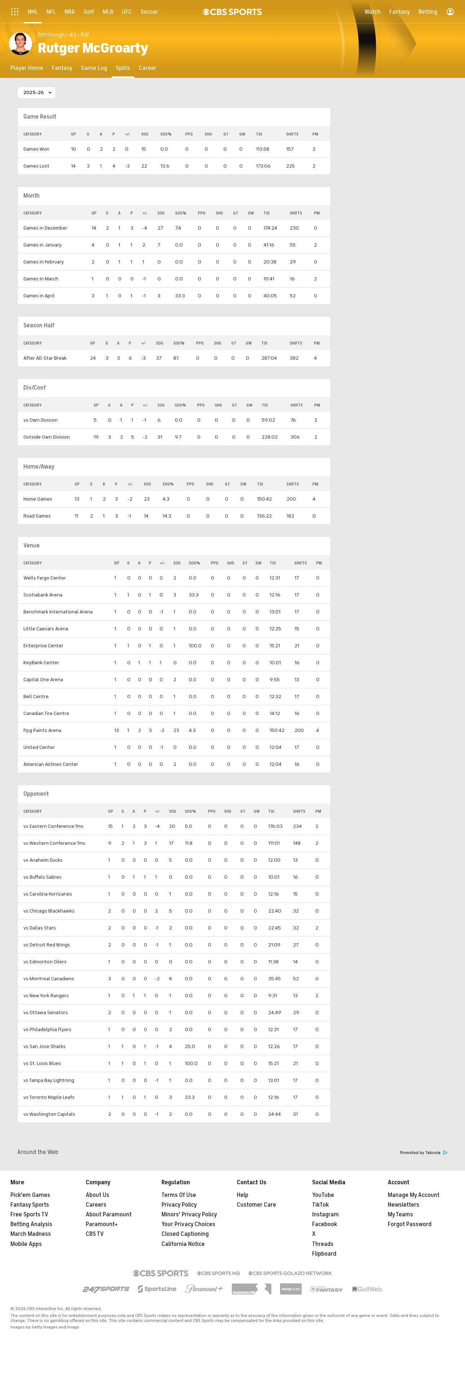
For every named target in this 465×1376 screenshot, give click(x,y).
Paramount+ (102, 1224)
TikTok (320, 1204)
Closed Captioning (185, 1234)
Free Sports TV (29, 1214)
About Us (97, 1195)
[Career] (147, 68)
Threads (322, 1244)
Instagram (325, 1214)
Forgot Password (409, 1224)
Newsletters (403, 1204)
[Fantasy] (62, 68)
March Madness (30, 1234)
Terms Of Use (178, 1195)
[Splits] (122, 68)
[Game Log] (94, 68)
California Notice (183, 1244)
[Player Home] (27, 68)
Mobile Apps (26, 1244)
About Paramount (109, 1214)
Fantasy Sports (29, 1204)
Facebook (324, 1224)
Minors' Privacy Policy (189, 1214)
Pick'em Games (30, 1195)
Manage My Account (413, 1195)
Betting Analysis (31, 1224)
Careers (96, 1204)
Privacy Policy (179, 1204)
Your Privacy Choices (188, 1224)
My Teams (400, 1214)
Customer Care (256, 1204)
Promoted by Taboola (424, 1152)
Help (242, 1195)
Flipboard (324, 1253)
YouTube (323, 1195)
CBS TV (95, 1234)
